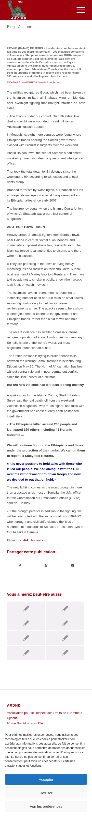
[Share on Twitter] (72, 565)
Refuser (46, 793)
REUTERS (31, 82)
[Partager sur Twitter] (46, 565)
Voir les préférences (46, 806)
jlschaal (56, 82)
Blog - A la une (19, 27)
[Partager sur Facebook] (20, 565)
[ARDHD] (38, 10)
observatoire (37, 540)
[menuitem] (78, 10)
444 (25, 540)
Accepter (46, 779)
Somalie (42, 82)
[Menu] (78, 10)
